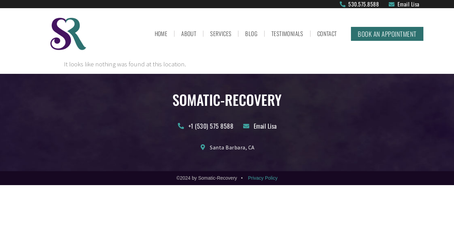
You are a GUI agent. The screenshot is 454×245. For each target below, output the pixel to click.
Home (161, 33)
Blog (251, 33)
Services (220, 33)
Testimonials (287, 33)
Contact (327, 33)
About (188, 33)
